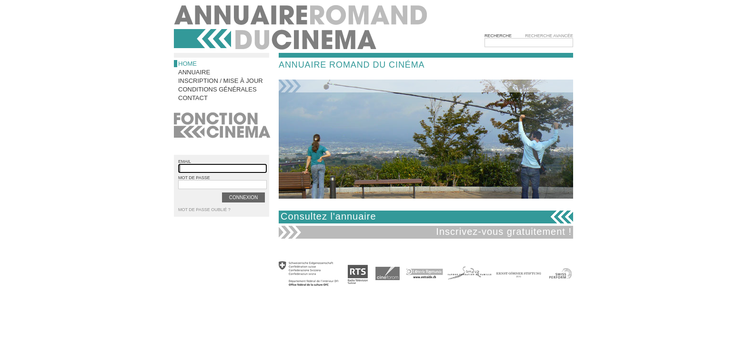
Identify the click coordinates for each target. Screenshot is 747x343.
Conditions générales (217, 89)
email (184, 161)
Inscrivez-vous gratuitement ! (504, 231)
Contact (193, 97)
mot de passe (194, 177)
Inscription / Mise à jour (220, 80)
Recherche (498, 35)
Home (187, 63)
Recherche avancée (549, 35)
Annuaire (194, 72)
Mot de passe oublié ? (204, 209)
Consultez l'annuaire (328, 216)
